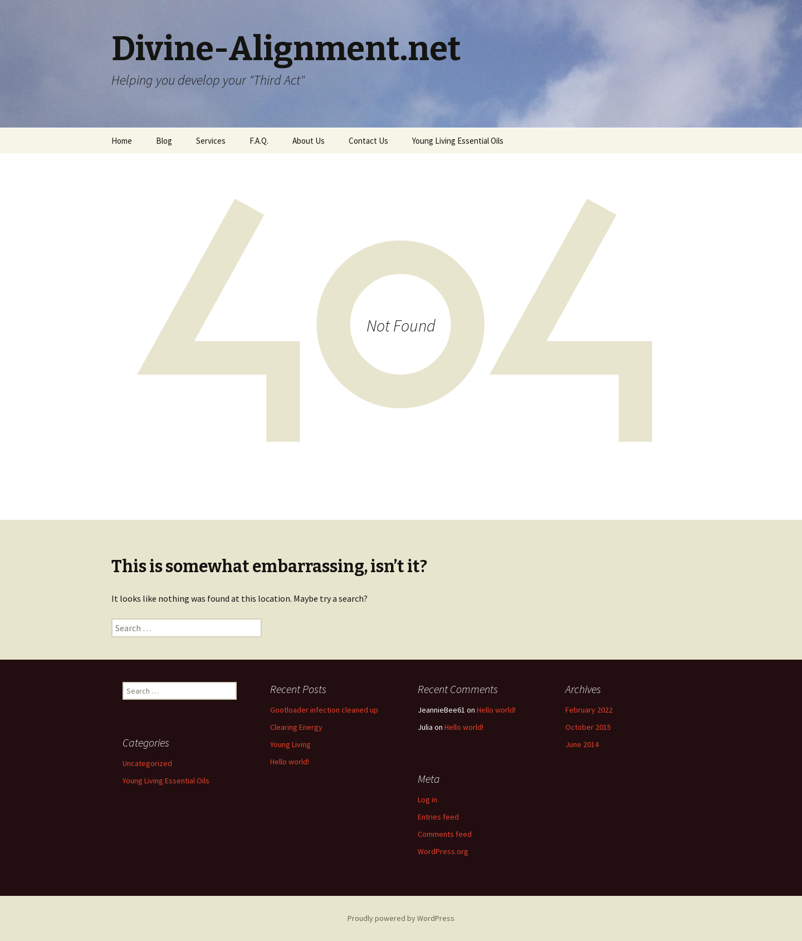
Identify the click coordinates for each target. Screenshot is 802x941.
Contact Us (368, 140)
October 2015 (588, 727)
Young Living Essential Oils (457, 140)
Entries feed (438, 817)
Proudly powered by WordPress (401, 918)
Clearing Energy (296, 727)
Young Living (290, 744)
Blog (164, 140)
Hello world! (289, 762)
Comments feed (445, 834)
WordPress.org (443, 851)
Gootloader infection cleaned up (324, 710)
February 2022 (589, 710)
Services (211, 140)
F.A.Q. (259, 140)
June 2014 (582, 744)
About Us (308, 140)
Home (121, 140)
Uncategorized (147, 763)
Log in (427, 799)
